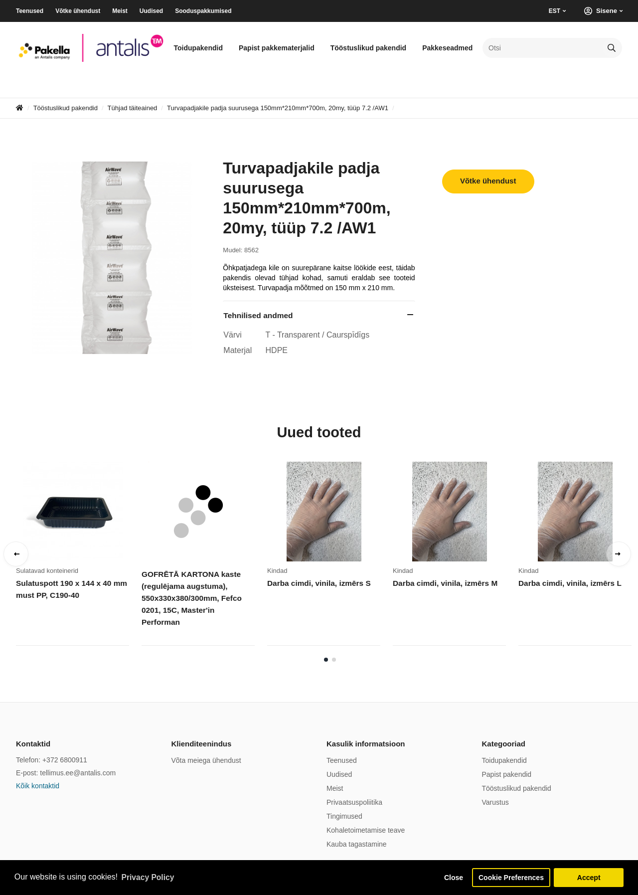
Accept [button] (589, 877)
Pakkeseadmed (447, 48)
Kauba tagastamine (356, 844)
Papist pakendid (507, 774)
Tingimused (344, 816)
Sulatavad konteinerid (47, 570)
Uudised (151, 10)
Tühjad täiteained (133, 108)
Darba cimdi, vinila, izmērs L (568, 583)
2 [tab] (334, 660)
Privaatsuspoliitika (354, 802)
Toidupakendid (198, 48)
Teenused (29, 10)
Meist (120, 10)
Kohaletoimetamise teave (365, 830)
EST (554, 10)
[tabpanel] (79, 557)
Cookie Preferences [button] (510, 877)
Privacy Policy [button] (149, 877)
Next (618, 553)
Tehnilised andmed (258, 315)
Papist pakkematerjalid (277, 48)
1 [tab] (326, 660)
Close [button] (450, 877)
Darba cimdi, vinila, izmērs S (317, 583)
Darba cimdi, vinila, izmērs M (444, 583)
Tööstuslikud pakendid (368, 48)
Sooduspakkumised (203, 10)
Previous (15, 553)
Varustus (495, 802)
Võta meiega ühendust (206, 760)
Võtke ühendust (77, 10)
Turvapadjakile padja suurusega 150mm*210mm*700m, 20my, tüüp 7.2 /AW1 (277, 108)
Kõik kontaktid (37, 786)
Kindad (277, 570)
